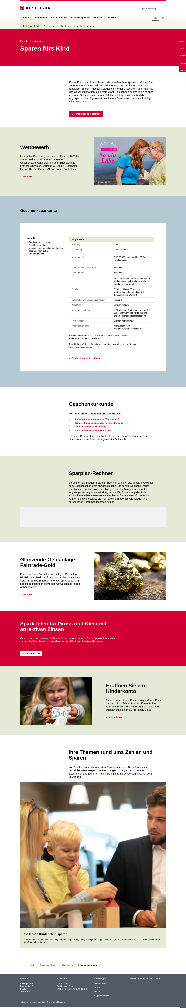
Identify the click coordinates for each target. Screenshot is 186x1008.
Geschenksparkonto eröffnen (85, 358)
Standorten (95, 439)
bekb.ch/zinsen (121, 250)
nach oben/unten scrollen (183, 1005)
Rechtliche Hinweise (56, 1003)
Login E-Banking (149, 9)
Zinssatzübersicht (120, 336)
